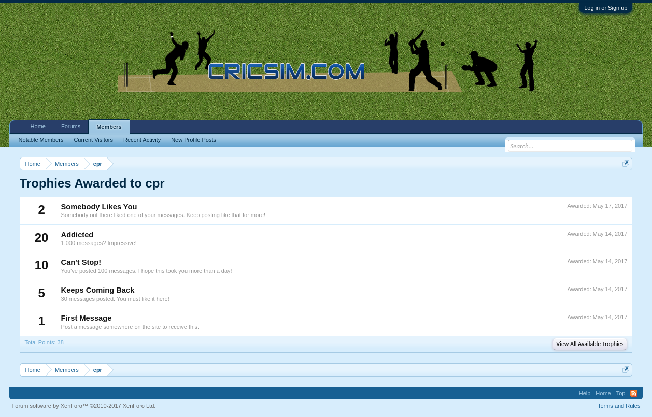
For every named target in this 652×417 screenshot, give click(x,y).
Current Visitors (93, 140)
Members (108, 127)
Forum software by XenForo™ (84, 405)
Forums (70, 126)
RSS (633, 393)
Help (585, 393)
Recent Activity (142, 140)
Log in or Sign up (605, 8)
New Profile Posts (193, 140)
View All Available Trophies (589, 344)
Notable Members (41, 140)
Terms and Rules (619, 405)
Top (621, 393)
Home (38, 126)
